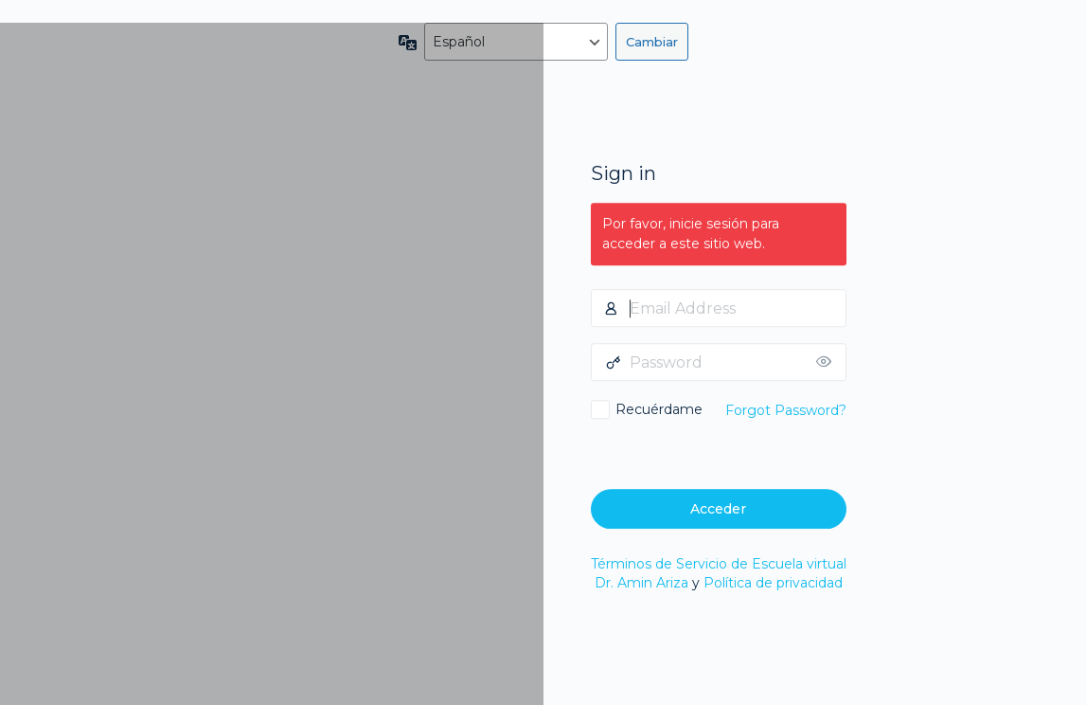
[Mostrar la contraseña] (827, 362)
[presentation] (720, 452)
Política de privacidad (773, 582)
